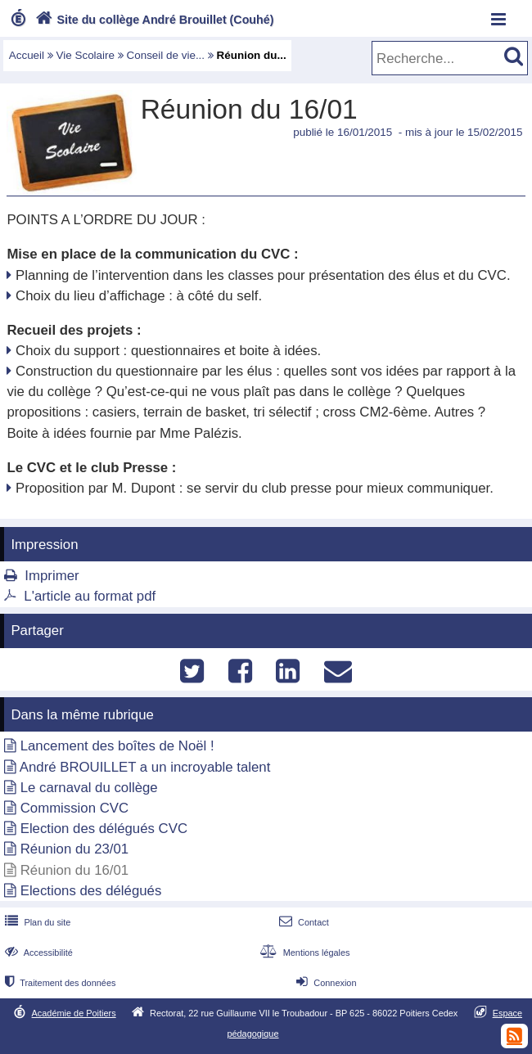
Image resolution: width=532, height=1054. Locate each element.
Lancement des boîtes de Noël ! (117, 746)
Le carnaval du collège (89, 787)
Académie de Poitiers (74, 1013)
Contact (302, 922)
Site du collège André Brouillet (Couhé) (153, 19)
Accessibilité (37, 952)
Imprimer (52, 575)
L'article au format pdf (90, 596)
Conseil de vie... (165, 55)
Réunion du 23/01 (74, 849)
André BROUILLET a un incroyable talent (145, 767)
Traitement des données (58, 983)
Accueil (26, 55)
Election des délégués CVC (103, 828)
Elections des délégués (91, 891)
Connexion (324, 983)
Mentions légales (302, 952)
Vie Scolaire (85, 55)
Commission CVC (74, 808)
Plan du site (36, 922)
